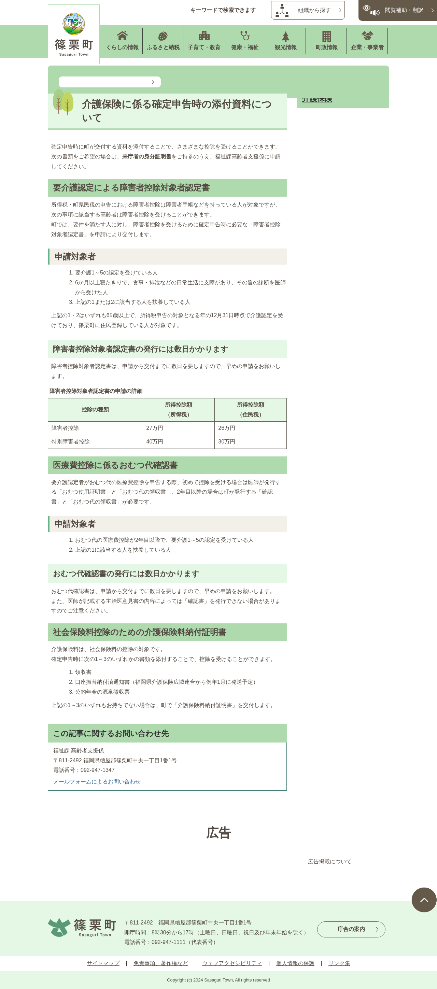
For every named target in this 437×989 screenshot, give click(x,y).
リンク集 (339, 963)
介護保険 (317, 98)
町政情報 (327, 47)
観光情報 (286, 47)
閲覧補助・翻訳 (404, 10)
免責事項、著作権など (160, 963)
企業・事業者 (367, 47)
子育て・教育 (204, 47)
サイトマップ (103, 963)
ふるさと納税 (163, 47)
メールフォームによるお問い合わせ (97, 782)
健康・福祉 (244, 47)
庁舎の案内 (351, 929)
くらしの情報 (122, 47)
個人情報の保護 (295, 963)
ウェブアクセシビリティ (232, 963)
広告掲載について (330, 861)
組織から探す (314, 10)
